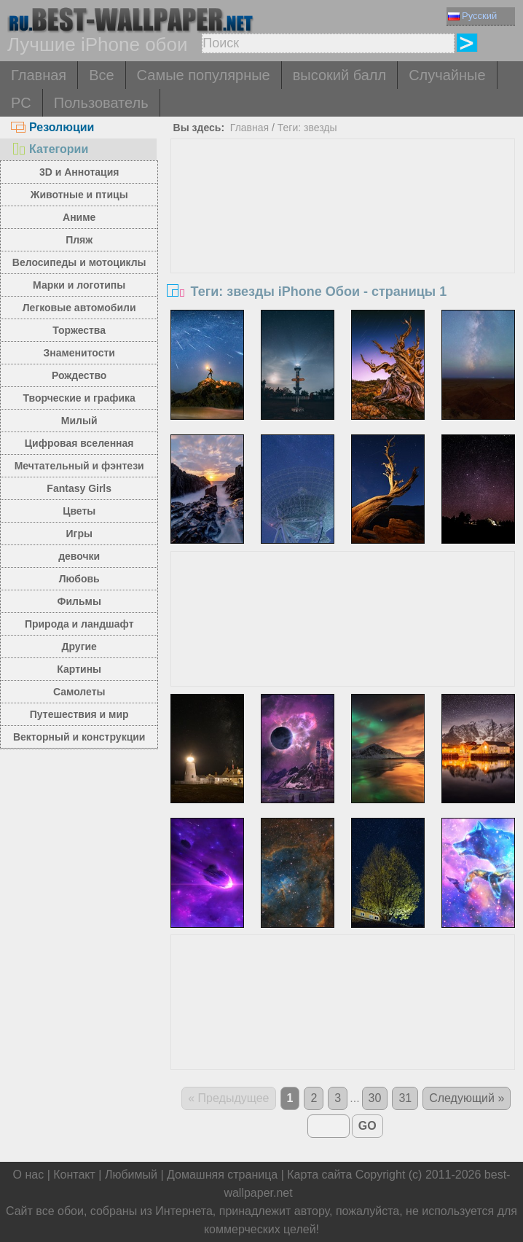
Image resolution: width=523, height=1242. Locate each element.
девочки (79, 556)
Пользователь (101, 103)
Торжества (79, 330)
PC (21, 103)
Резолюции (52, 127)
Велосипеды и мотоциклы (79, 262)
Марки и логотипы (79, 285)
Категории (49, 149)
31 (405, 1098)
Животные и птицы (79, 194)
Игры (79, 533)
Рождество (79, 375)
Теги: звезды (307, 127)
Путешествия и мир (79, 714)
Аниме (79, 217)
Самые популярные (203, 75)
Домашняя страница (222, 1174)
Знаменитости (79, 353)
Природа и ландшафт (79, 624)
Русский (472, 15)
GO (367, 1126)
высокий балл (339, 75)
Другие (79, 646)
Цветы (79, 511)
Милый (79, 420)
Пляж (79, 240)
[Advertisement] (342, 249)
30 (375, 1098)
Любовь (79, 579)
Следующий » (466, 1098)
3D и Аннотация (79, 172)
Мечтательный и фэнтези (79, 466)
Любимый (131, 1174)
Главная (38, 75)
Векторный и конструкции (79, 737)
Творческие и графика (79, 398)
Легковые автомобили (79, 307)
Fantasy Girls (79, 488)
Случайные (447, 75)
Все (101, 75)
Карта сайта (319, 1174)
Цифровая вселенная (79, 443)
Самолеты (79, 692)
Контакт (74, 1174)
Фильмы (79, 601)
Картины (79, 669)
